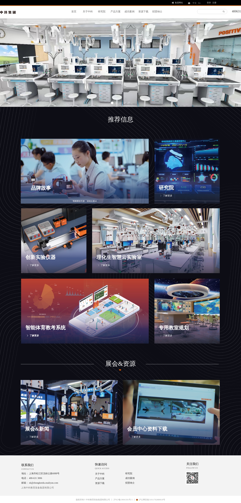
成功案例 (129, 11)
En (199, 3)
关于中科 (88, 11)
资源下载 (143, 11)
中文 (195, 3)
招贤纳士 (157, 11)
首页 (73, 11)
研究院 (102, 11)
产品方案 (116, 11)
